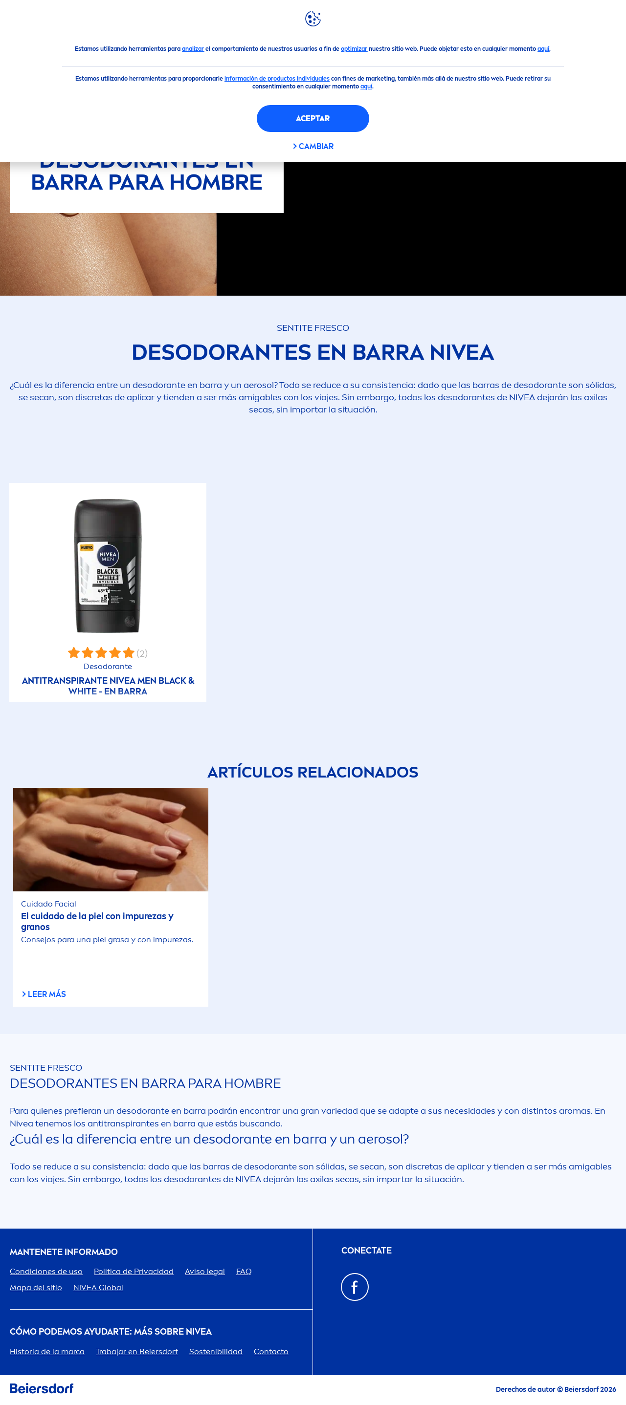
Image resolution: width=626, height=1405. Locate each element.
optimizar (354, 48)
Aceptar (313, 118)
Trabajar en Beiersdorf (137, 1351)
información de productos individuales (277, 78)
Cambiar (316, 146)
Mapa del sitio (36, 1287)
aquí (543, 48)
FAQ (244, 1271)
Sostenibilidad (216, 1351)
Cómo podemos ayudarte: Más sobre (111, 1332)
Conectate (366, 1251)
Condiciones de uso (46, 1271)
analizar (193, 48)
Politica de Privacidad (134, 1271)
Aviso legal (205, 1271)
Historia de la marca (47, 1351)
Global (98, 1287)
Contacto (271, 1351)
